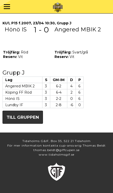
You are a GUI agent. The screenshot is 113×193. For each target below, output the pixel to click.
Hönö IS (12, 98)
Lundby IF (14, 105)
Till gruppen (23, 117)
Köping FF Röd (18, 92)
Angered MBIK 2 (20, 86)
